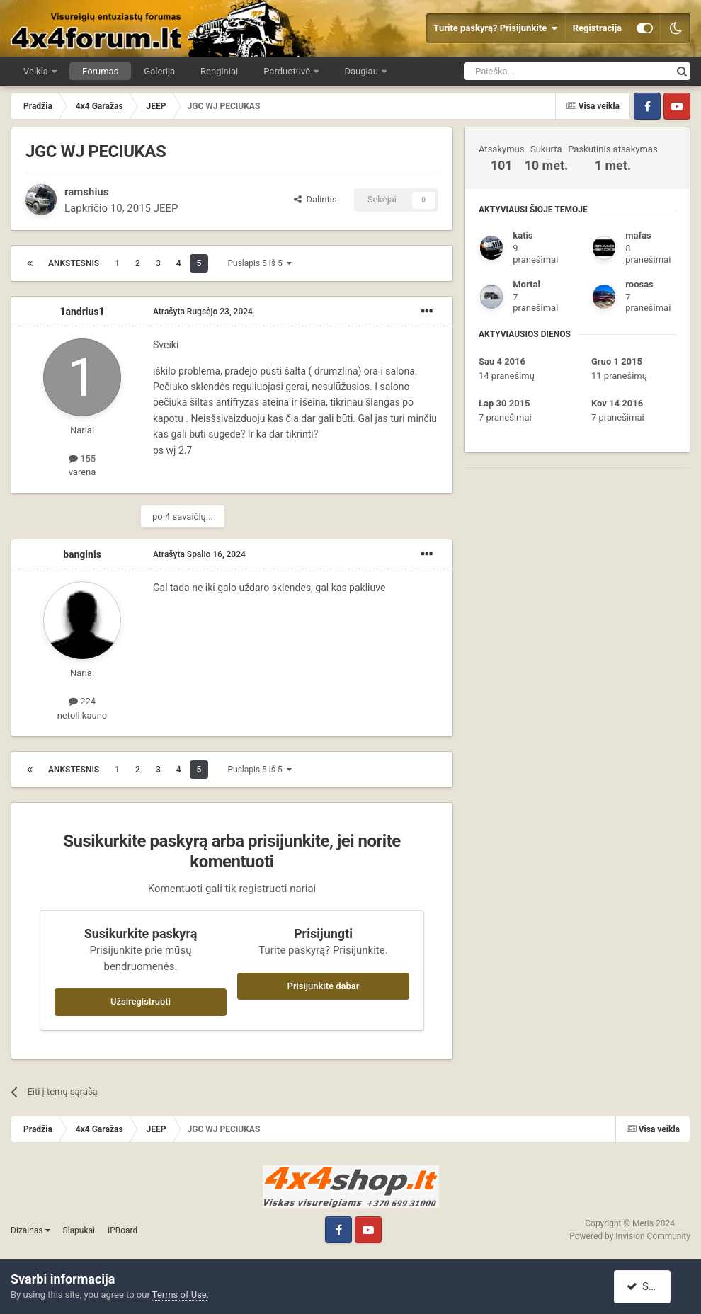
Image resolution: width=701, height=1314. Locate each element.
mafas (638, 235)
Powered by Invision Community (629, 1236)
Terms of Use (179, 1294)
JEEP (166, 208)
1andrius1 (81, 311)
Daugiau (362, 71)
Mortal (526, 284)
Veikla (36, 71)
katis (522, 235)
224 (82, 701)
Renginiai (219, 71)
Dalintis (315, 199)
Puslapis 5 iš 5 (259, 263)
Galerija (159, 71)
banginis (82, 554)
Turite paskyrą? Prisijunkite (495, 28)
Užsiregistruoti (140, 1001)
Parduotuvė (287, 71)
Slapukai (79, 1230)
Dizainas (30, 1230)
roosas (639, 284)
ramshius (86, 191)
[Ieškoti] (531, 71)
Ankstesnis (73, 263)
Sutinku (650, 1286)
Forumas (100, 71)
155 (82, 458)
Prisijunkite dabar (323, 986)
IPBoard (122, 1230)
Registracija (597, 28)
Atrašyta (203, 311)
